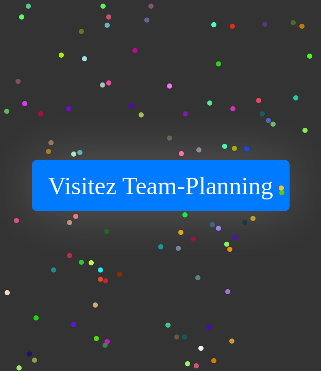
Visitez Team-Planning (160, 185)
